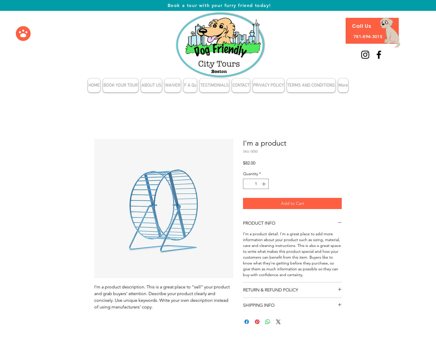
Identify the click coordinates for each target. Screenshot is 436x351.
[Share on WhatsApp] (267, 321)
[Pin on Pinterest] (257, 321)
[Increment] (264, 184)
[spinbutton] (256, 184)
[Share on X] (278, 321)
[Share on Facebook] (246, 321)
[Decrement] (247, 184)
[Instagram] (365, 54)
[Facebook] (378, 54)
